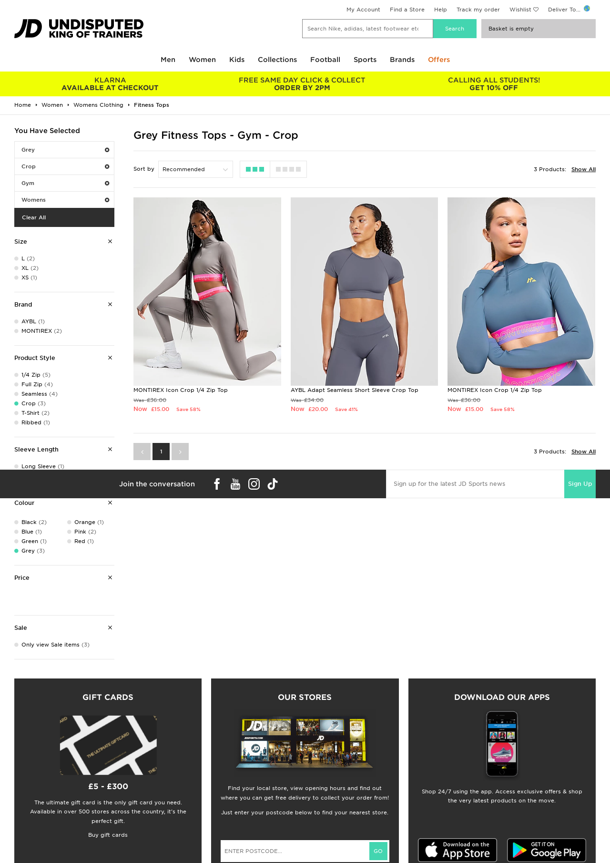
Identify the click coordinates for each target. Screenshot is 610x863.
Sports (365, 59)
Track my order (478, 9)
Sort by (143, 168)
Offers (439, 59)
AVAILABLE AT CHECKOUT (110, 84)
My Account (363, 9)
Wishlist (520, 9)
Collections (277, 59)
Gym (65, 183)
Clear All (34, 217)
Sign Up (580, 483)
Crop (65, 166)
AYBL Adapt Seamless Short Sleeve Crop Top (354, 390)
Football (325, 59)
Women (202, 59)
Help (440, 9)
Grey (65, 149)
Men (168, 59)
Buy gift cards (108, 835)
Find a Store (407, 9)
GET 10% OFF (493, 84)
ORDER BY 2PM (302, 84)
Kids (236, 59)
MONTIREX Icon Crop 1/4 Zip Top (180, 390)
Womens (65, 199)
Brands (402, 59)
